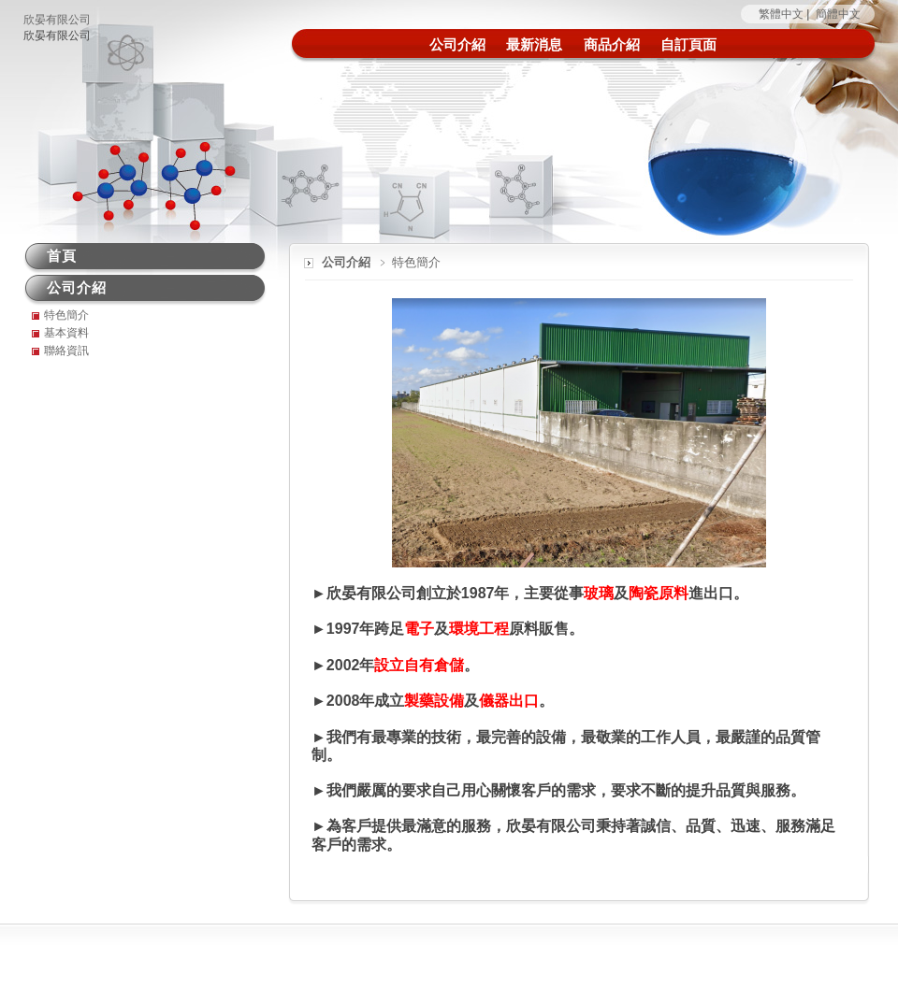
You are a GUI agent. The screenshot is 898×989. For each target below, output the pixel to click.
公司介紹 (457, 44)
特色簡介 (66, 315)
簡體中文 (838, 14)
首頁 (62, 256)
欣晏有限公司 (57, 19)
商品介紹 (612, 44)
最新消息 (534, 44)
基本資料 (66, 332)
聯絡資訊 (66, 350)
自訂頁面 (688, 44)
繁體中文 (781, 14)
